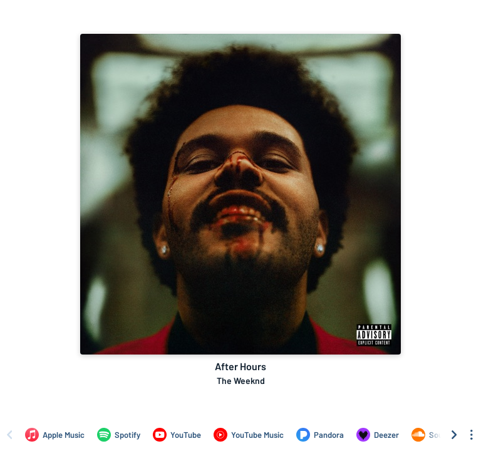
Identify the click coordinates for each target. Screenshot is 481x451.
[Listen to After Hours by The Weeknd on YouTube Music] (249, 435)
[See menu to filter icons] (471, 434)
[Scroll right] (454, 434)
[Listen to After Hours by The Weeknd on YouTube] (177, 435)
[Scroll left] (9, 434)
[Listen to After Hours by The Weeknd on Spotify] (118, 435)
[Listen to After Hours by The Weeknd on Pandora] (320, 435)
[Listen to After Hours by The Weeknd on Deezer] (377, 435)
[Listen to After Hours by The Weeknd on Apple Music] (55, 435)
